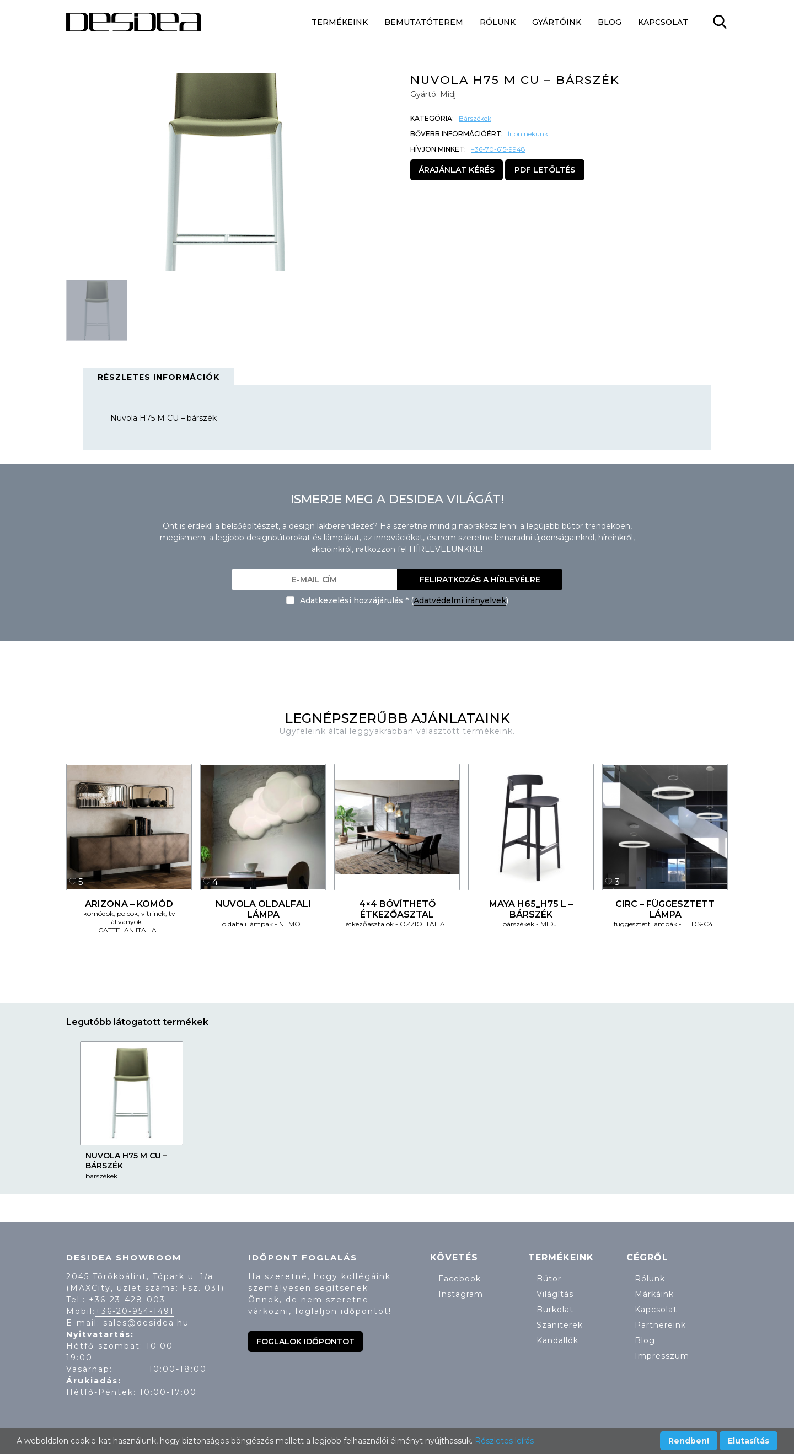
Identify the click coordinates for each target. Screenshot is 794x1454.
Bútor (549, 1279)
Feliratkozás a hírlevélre (480, 579)
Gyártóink (556, 22)
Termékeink (340, 22)
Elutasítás (748, 1441)
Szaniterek (560, 1325)
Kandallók (557, 1340)
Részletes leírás (504, 1441)
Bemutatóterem (423, 22)
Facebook (459, 1279)
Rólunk (498, 22)
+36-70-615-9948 (498, 149)
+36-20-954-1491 (134, 1311)
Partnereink (660, 1325)
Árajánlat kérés (457, 170)
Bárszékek (475, 118)
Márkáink (654, 1294)
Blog (609, 22)
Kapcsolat (663, 22)
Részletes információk (158, 377)
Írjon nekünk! (529, 134)
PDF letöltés (544, 170)
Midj (448, 94)
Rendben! (688, 1441)
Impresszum (662, 1356)
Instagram (460, 1294)
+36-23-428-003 (127, 1300)
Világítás (555, 1294)
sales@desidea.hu (146, 1323)
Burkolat (555, 1309)
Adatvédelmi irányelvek (460, 600)
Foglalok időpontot (305, 1341)
